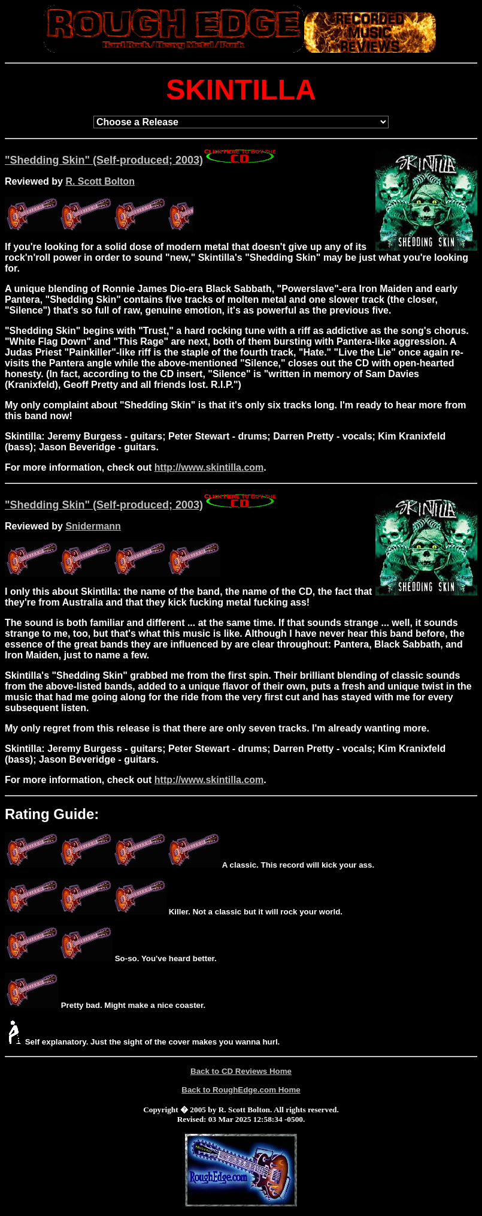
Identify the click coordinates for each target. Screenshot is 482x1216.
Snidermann (92, 526)
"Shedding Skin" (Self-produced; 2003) (141, 160)
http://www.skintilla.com (209, 467)
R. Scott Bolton (100, 181)
